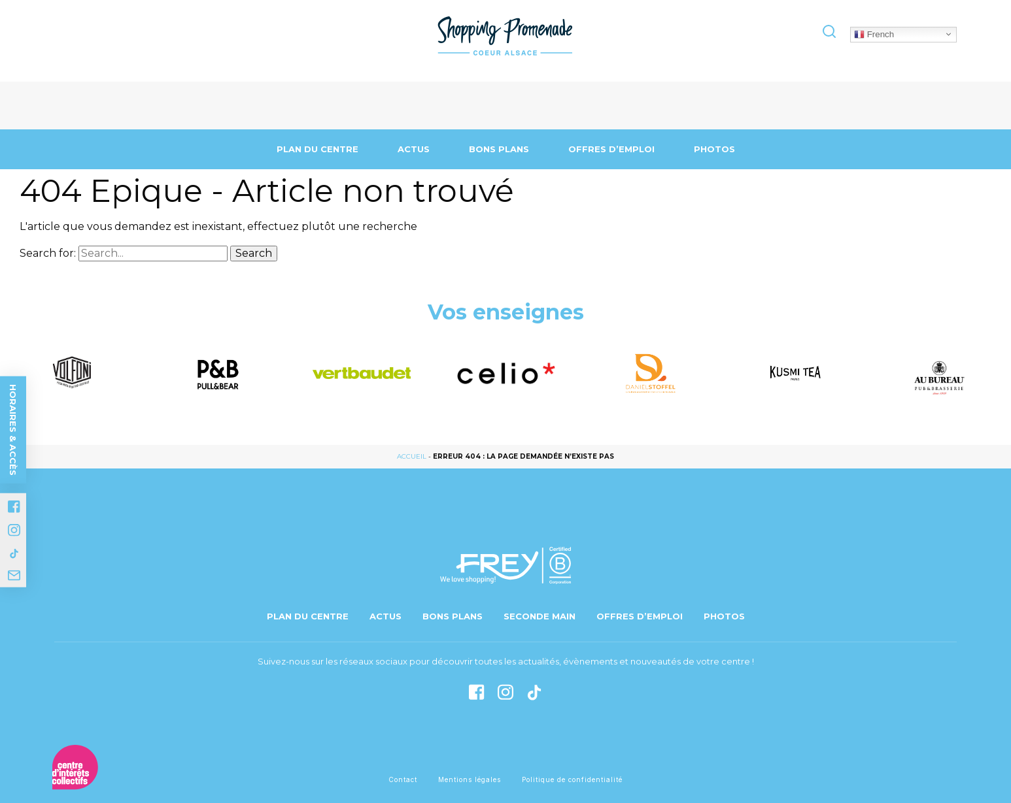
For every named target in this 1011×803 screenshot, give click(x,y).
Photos (714, 149)
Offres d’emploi (611, 149)
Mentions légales (469, 779)
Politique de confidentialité (572, 779)
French (874, 34)
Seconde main (539, 616)
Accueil (411, 456)
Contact (402, 779)
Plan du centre (317, 149)
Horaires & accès (13, 430)
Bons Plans (499, 149)
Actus (414, 149)
